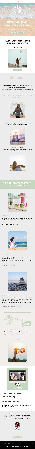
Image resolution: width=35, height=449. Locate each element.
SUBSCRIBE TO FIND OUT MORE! (17, 32)
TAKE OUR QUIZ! (17, 69)
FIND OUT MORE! (17, 436)
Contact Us (4, 443)
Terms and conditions (10, 443)
